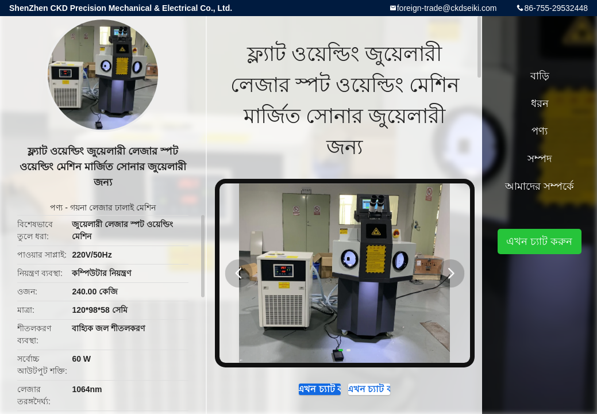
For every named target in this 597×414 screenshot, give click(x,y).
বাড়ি (539, 76)
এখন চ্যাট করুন (303, 392)
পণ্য (56, 207)
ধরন (540, 103)
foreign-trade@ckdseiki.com (447, 8)
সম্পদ (539, 158)
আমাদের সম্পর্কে (539, 186)
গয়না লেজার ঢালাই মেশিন (113, 207)
